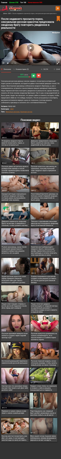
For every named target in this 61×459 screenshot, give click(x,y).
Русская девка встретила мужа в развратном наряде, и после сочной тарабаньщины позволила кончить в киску (15, 169)
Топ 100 (23, 2)
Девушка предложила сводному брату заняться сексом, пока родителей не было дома (44, 143)
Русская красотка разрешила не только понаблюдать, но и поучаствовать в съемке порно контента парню (44, 336)
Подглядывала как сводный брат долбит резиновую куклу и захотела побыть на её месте (43, 413)
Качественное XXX (35, 2)
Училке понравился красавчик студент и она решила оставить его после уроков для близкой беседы (43, 279)
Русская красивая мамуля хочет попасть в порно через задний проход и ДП (15, 335)
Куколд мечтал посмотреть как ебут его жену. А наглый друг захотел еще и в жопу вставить (14, 438)
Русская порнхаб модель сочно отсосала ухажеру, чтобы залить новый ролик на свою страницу (44, 363)
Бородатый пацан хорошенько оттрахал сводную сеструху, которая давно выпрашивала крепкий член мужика (14, 197)
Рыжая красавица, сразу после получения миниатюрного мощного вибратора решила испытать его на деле (14, 250)
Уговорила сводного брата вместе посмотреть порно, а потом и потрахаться (13, 143)
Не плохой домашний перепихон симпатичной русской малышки (15, 362)
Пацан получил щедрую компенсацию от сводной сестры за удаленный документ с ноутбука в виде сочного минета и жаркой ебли (44, 308)
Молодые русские (12, 112)
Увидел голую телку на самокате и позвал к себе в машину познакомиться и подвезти (43, 388)
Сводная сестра (26, 112)
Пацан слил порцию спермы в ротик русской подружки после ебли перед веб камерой (14, 306)
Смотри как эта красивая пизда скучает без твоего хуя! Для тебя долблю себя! (15, 388)
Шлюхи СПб (13, 2)
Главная (4, 2)
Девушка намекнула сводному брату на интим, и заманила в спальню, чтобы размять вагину (15, 223)
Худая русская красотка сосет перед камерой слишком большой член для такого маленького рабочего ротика (14, 279)
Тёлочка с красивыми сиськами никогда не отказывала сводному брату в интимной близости (44, 223)
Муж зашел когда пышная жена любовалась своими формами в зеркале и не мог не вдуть (43, 438)
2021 (12, 109)
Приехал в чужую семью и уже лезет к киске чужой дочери (14, 412)
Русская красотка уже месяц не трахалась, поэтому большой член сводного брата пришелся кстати (43, 169)
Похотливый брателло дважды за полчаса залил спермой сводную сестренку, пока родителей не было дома (44, 197)
